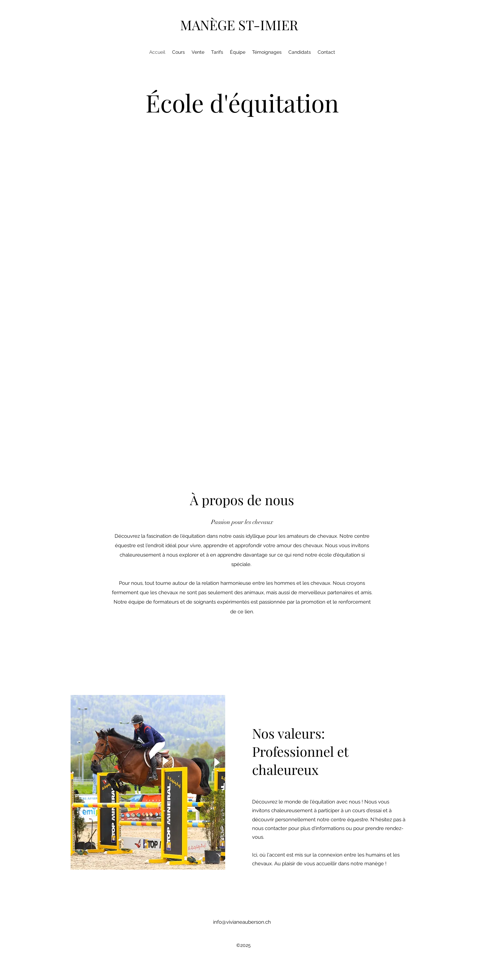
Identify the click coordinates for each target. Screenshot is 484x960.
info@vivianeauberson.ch (242, 922)
